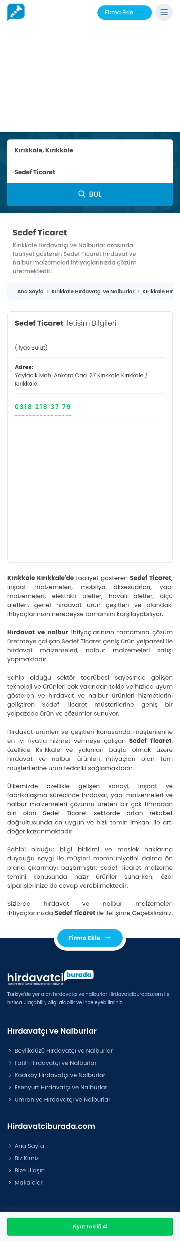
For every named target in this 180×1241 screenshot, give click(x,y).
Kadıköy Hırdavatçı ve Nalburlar (56, 1075)
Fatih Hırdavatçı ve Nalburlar (52, 1063)
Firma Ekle (124, 12)
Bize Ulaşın (26, 1170)
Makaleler (25, 1182)
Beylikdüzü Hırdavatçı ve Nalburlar (60, 1051)
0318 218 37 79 (43, 407)
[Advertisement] (90, 78)
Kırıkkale (132, 375)
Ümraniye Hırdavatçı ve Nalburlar (58, 1099)
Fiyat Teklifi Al (90, 1226)
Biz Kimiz (23, 1158)
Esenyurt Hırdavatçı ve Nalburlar (57, 1087)
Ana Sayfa (25, 1146)
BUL (89, 194)
